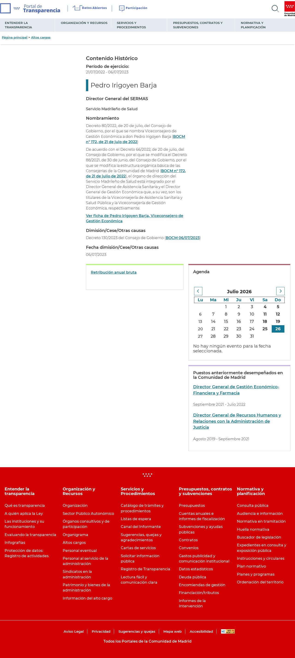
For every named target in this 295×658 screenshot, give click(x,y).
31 (252, 336)
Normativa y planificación (253, 25)
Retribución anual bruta (114, 272)
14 (213, 321)
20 (200, 328)
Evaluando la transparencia (30, 535)
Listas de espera (136, 519)
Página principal (14, 37)
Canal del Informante (141, 527)
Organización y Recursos (84, 23)
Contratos (188, 540)
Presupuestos (192, 505)
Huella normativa (253, 529)
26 (277, 328)
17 (252, 321)
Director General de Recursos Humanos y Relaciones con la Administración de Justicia (237, 421)
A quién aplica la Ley (24, 513)
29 (226, 336)
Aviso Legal (74, 631)
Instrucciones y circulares (260, 558)
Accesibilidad (201, 631)
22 (226, 328)
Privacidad (101, 631)
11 (265, 314)
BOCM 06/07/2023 (183, 238)
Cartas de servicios (138, 548)
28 (213, 336)
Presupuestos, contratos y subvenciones (198, 25)
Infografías (15, 542)
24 (252, 328)
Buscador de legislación (259, 537)
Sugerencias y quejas (136, 631)
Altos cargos (40, 37)
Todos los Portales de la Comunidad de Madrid (147, 641)
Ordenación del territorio (260, 582)
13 (201, 321)
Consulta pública (252, 505)
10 (252, 314)
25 (265, 328)
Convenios (188, 548)
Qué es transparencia (25, 505)
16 (239, 321)
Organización (75, 505)
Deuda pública (192, 577)
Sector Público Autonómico (88, 513)
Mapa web (172, 631)
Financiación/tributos (199, 593)
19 (278, 321)
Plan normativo (251, 566)
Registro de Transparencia (145, 569)
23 (239, 328)
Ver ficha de (98, 216)
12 (278, 314)
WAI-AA (228, 631)
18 (265, 321)
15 (226, 321)
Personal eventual (80, 550)
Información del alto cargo (87, 598)
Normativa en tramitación (261, 521)
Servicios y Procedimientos (131, 25)
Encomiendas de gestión (202, 585)
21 (213, 328)
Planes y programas (255, 574)
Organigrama (75, 535)
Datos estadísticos (196, 569)
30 (239, 336)
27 (200, 336)
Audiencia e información (260, 513)
